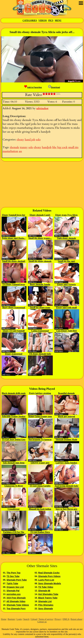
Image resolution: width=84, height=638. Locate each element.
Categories (30, 20)
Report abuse (76, 619)
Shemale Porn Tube (17, 580)
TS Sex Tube (13, 576)
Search (26, 619)
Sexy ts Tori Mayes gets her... (66, 509)
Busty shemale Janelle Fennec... (40, 284)
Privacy (57, 619)
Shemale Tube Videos (18, 605)
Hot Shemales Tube (48, 594)
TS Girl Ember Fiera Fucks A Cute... (40, 532)
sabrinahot (42, 108)
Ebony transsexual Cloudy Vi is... (13, 354)
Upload (34, 619)
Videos (42, 20)
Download (54, 87)
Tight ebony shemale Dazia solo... (66, 238)
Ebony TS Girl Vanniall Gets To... (14, 331)
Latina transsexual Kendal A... (40, 331)
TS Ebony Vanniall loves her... (13, 284)
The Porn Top (13, 572)
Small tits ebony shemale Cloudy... (40, 261)
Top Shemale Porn (16, 608)
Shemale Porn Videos (49, 576)
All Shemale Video (16, 601)
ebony (20, 140)
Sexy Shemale (45, 608)
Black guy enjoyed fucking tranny (66, 416)
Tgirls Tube (12, 583)
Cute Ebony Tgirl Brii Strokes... (66, 331)
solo (38, 140)
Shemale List (45, 601)
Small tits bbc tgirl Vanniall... (66, 261)
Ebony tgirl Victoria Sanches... (66, 284)
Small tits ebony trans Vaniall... (40, 307)
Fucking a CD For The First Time (13, 532)
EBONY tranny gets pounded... (40, 463)
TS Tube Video (45, 587)
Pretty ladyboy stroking (40, 393)
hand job (30, 140)
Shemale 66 (44, 590)
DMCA (66, 619)
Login (19, 619)
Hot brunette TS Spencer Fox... (40, 439)
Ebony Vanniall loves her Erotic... (13, 215)
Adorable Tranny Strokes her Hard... (13, 416)
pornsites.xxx (13, 594)
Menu (58, 20)
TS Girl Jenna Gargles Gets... (40, 486)
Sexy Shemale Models (49, 583)
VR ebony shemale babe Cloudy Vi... (40, 354)
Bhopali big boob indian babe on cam (40, 509)
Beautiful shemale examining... (66, 393)
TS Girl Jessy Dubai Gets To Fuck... (13, 439)
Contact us (42, 622)
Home (3, 619)
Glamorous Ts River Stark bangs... (13, 486)
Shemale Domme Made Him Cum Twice (66, 439)
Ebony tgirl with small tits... (66, 307)
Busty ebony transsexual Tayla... (13, 307)
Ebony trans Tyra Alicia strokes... (66, 215)
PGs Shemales (45, 605)
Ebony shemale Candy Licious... (40, 215)
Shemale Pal (13, 590)
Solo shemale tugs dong (14, 463)
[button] (42, 59)
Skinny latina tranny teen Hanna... (40, 416)
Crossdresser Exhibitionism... (13, 509)
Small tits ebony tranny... (40, 238)
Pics (50, 20)
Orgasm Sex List (15, 587)
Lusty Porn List (46, 580)
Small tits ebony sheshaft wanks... (13, 261)
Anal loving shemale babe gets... (66, 486)
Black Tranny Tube (47, 598)
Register (11, 619)
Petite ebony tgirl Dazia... (13, 238)
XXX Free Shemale (16, 598)
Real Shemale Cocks (48, 572)
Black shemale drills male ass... (14, 393)
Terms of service (46, 619)
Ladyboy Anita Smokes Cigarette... (66, 463)
